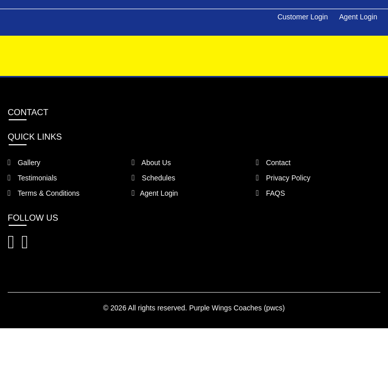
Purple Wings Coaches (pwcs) (237, 308)
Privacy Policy (283, 178)
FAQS (270, 193)
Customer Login (302, 17)
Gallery (24, 163)
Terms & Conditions (44, 193)
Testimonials (32, 178)
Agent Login (358, 17)
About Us (151, 163)
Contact (273, 163)
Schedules (153, 178)
